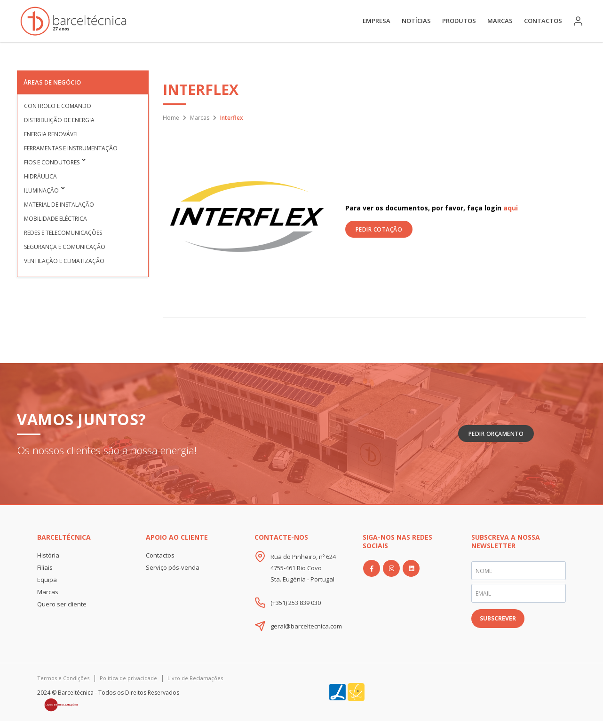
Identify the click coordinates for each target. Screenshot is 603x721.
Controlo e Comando (57, 106)
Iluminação (41, 190)
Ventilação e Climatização (64, 261)
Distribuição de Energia (59, 120)
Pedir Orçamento (496, 434)
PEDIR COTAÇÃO (379, 229)
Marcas (500, 20)
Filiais (45, 567)
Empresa (376, 20)
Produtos (459, 20)
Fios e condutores (51, 162)
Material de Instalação (59, 205)
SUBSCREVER (498, 618)
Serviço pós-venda (172, 567)
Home (171, 118)
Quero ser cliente (62, 604)
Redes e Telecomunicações (63, 233)
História (48, 555)
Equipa (47, 579)
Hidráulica (40, 176)
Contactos (543, 20)
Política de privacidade (128, 678)
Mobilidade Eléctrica (55, 219)
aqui (510, 207)
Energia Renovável (51, 134)
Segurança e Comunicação (64, 247)
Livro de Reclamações (195, 678)
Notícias (416, 20)
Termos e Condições (63, 678)
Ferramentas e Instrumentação (71, 148)
